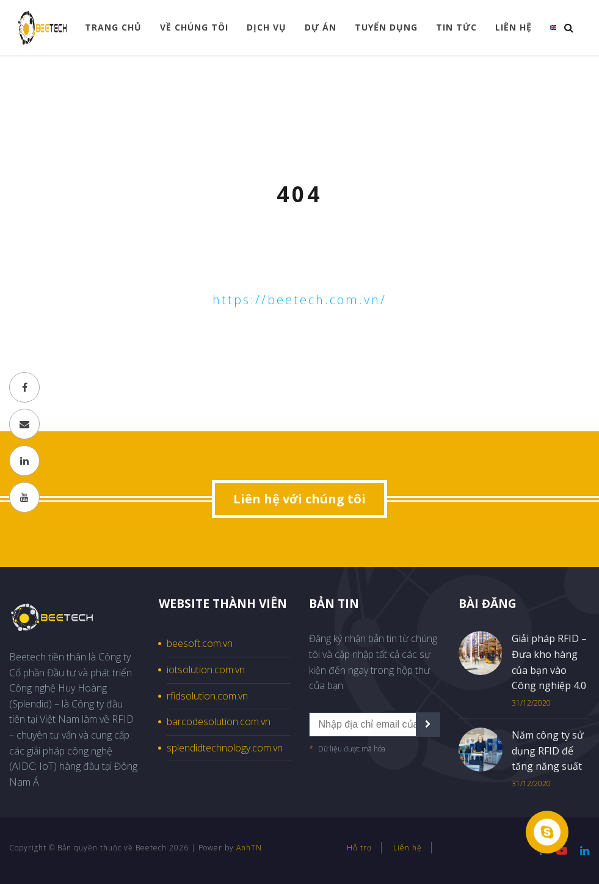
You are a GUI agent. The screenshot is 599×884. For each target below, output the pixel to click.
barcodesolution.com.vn (218, 721)
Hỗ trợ (359, 847)
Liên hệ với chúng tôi (299, 499)
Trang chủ (113, 27)
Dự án (320, 27)
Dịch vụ (266, 27)
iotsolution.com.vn (206, 669)
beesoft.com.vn (200, 643)
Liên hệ (513, 27)
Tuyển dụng (386, 27)
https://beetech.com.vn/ (299, 299)
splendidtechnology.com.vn (225, 747)
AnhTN (249, 847)
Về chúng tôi (194, 27)
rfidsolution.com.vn (207, 696)
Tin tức (456, 27)
